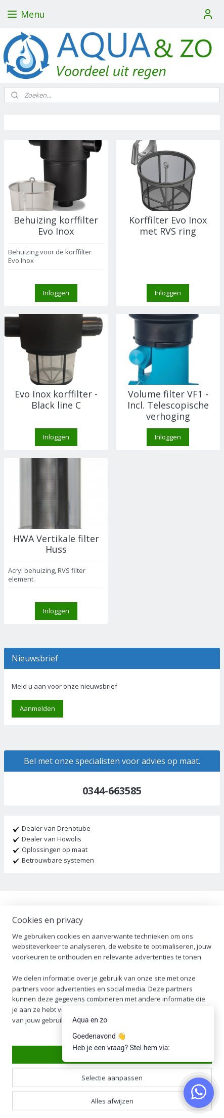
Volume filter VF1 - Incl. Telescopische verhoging (168, 405)
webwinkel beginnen (153, 1083)
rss (114, 1083)
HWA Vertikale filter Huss (56, 544)
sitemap (93, 1083)
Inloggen (56, 292)
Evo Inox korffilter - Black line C (56, 400)
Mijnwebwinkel (112, 1099)
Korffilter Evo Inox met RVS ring (168, 226)
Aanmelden (37, 708)
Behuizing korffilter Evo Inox (56, 226)
